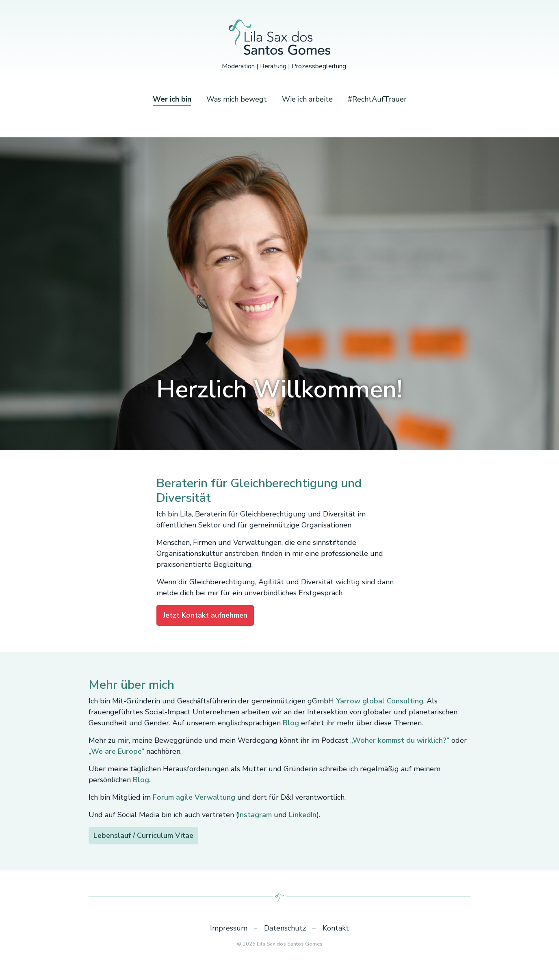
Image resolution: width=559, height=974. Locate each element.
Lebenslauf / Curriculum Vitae (143, 835)
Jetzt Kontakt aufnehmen (205, 615)
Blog (291, 723)
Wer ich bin (172, 99)
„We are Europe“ (116, 751)
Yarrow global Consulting (379, 701)
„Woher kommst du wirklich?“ (399, 740)
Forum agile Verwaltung (194, 797)
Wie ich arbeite (307, 99)
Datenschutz (285, 928)
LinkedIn (302, 815)
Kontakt (336, 928)
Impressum (228, 928)
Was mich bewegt (236, 99)
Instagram (255, 815)
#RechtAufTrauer (377, 99)
